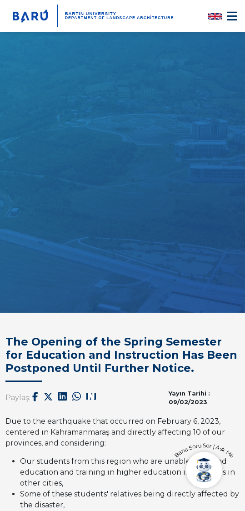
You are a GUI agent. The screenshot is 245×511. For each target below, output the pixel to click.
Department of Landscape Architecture (119, 17)
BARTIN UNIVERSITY (90, 13)
